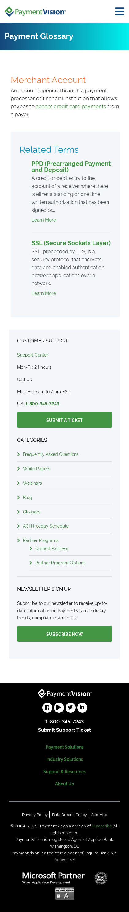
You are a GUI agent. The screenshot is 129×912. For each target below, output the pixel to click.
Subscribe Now (64, 634)
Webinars (32, 483)
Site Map (99, 814)
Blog (27, 497)
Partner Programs (41, 540)
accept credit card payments (71, 105)
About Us (64, 783)
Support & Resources (64, 771)
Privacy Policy (35, 814)
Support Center (32, 354)
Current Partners (51, 548)
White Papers (36, 468)
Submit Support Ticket (64, 729)
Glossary (31, 511)
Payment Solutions (65, 747)
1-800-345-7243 (42, 403)
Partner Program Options (60, 562)
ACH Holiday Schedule (46, 526)
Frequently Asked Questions (51, 454)
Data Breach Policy (69, 814)
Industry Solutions (64, 759)
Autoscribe (102, 825)
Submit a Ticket (64, 420)
